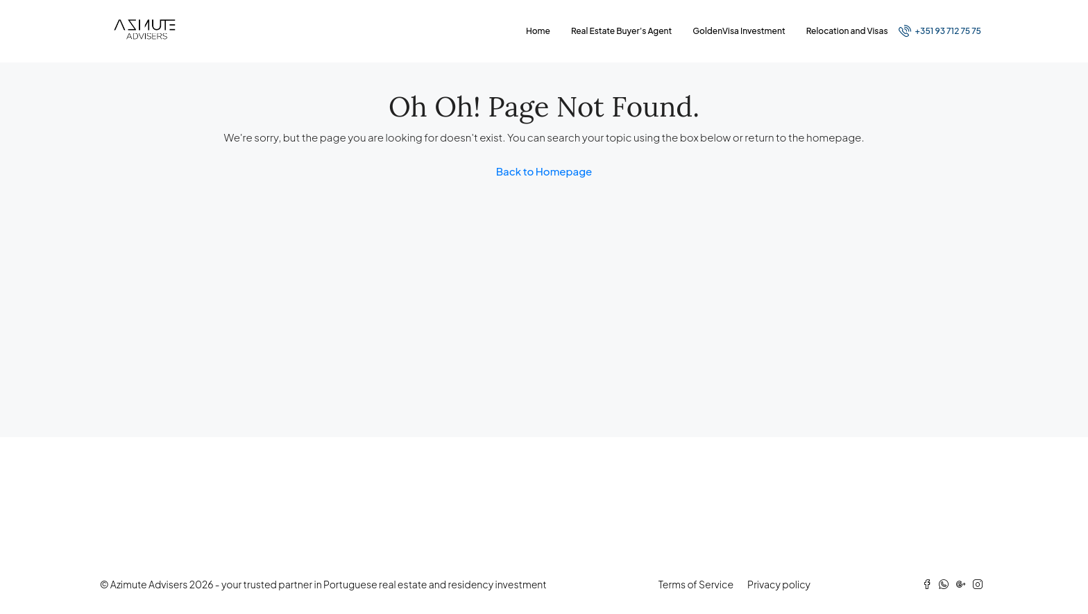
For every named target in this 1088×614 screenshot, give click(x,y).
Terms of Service (695, 584)
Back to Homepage (544, 171)
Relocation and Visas (847, 31)
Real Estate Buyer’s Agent (621, 31)
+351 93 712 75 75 (940, 30)
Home (538, 31)
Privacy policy (778, 584)
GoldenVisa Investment (738, 31)
